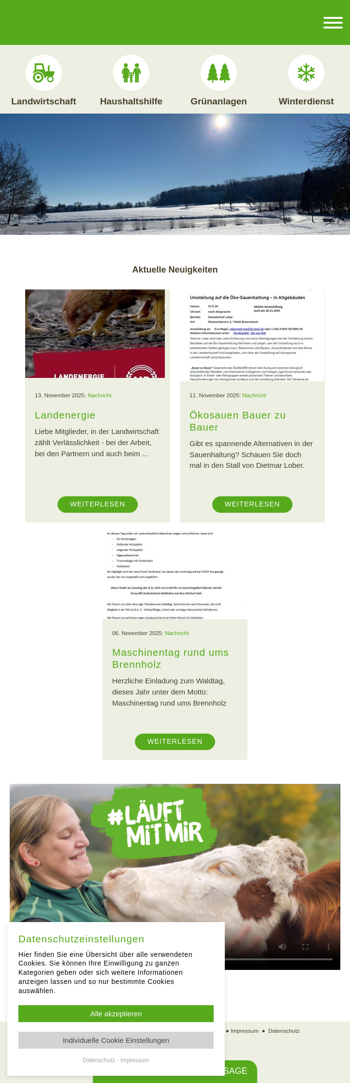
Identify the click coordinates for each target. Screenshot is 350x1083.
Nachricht (99, 395)
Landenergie (65, 414)
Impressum (245, 1030)
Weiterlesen (97, 504)
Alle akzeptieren (116, 1014)
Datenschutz (284, 1030)
